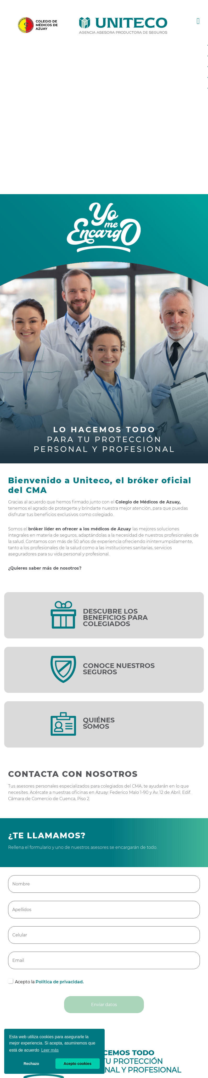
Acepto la (49, 981)
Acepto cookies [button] (77, 1064)
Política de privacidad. (60, 981)
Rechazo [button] (31, 1064)
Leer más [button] (50, 1050)
